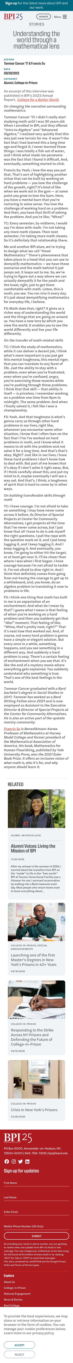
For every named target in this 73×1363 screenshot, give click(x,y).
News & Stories (13, 1299)
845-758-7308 (35, 1153)
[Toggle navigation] (61, 17)
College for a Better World (38, 99)
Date (7, 69)
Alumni (8, 83)
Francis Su (12, 728)
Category (10, 78)
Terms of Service (24, 1265)
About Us (9, 1282)
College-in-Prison (26, 83)
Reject (19, 1354)
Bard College (12, 1305)
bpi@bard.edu (58, 1153)
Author (9, 59)
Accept (19, 1345)
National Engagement (17, 1293)
